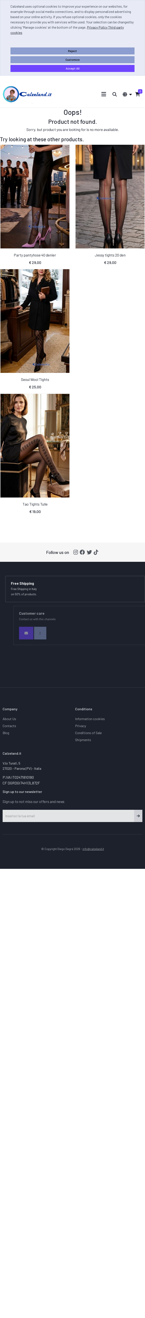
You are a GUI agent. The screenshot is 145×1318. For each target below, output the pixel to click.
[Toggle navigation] (104, 94)
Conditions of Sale (88, 733)
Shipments (83, 740)
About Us (9, 719)
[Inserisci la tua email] (68, 816)
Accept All (72, 68)
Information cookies (90, 719)
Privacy (80, 726)
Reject (72, 51)
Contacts (9, 726)
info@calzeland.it (93, 849)
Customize (73, 59)
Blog (6, 733)
